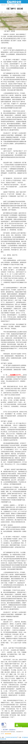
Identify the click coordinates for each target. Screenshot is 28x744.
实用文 (13, 4)
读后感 (19, 4)
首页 (8, 4)
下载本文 (24, 12)
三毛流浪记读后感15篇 (11, 737)
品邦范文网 (11, 742)
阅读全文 (19, 12)
